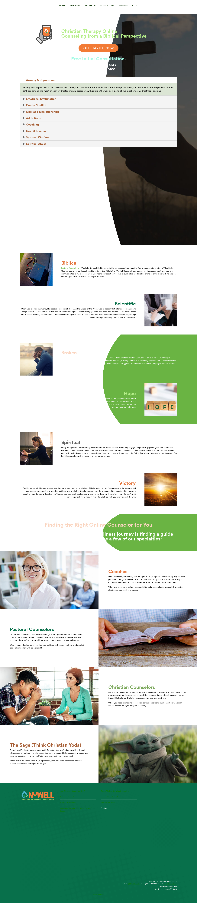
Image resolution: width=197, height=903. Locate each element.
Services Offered (67, 797)
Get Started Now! (108, 802)
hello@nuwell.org (170, 884)
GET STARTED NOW (98, 48)
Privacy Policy (98, 894)
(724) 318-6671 (134, 884)
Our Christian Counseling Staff (72, 791)
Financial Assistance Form (111, 797)
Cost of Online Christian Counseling (115, 791)
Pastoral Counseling (70, 268)
